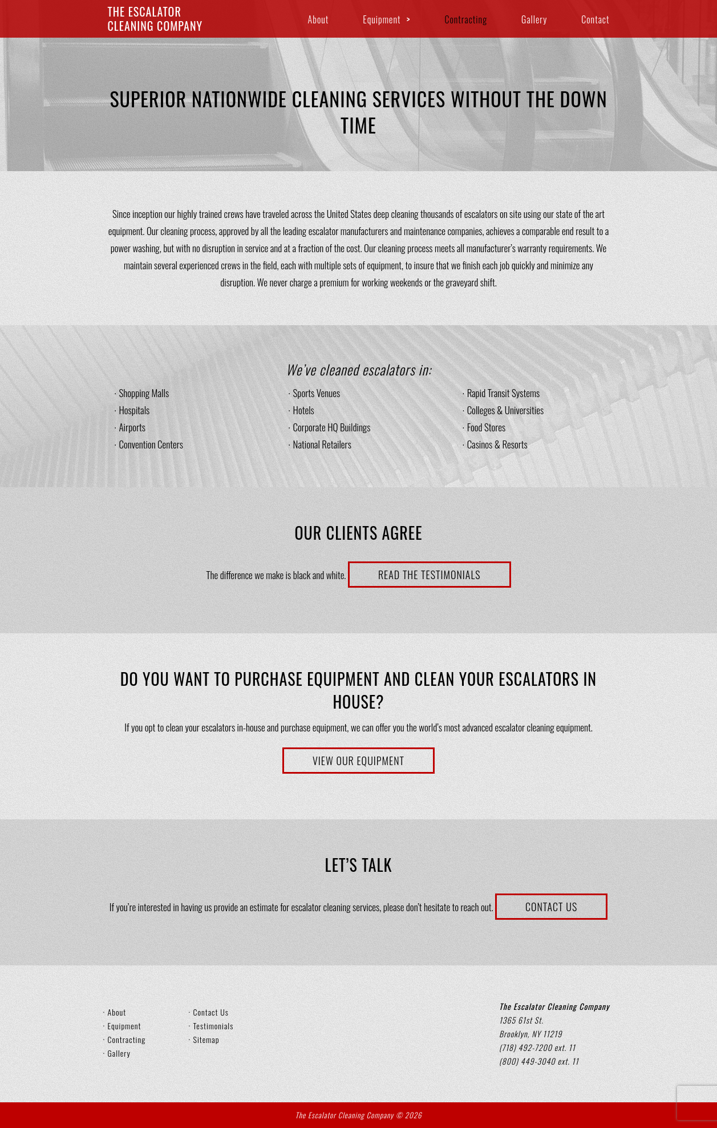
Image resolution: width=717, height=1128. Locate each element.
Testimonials (213, 1026)
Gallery (534, 19)
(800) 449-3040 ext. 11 (538, 1061)
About (318, 19)
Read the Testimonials (429, 574)
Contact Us (551, 906)
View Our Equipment (358, 760)
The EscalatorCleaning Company (155, 18)
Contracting (465, 19)
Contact (595, 19)
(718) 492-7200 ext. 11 (537, 1047)
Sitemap (206, 1039)
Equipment (381, 19)
